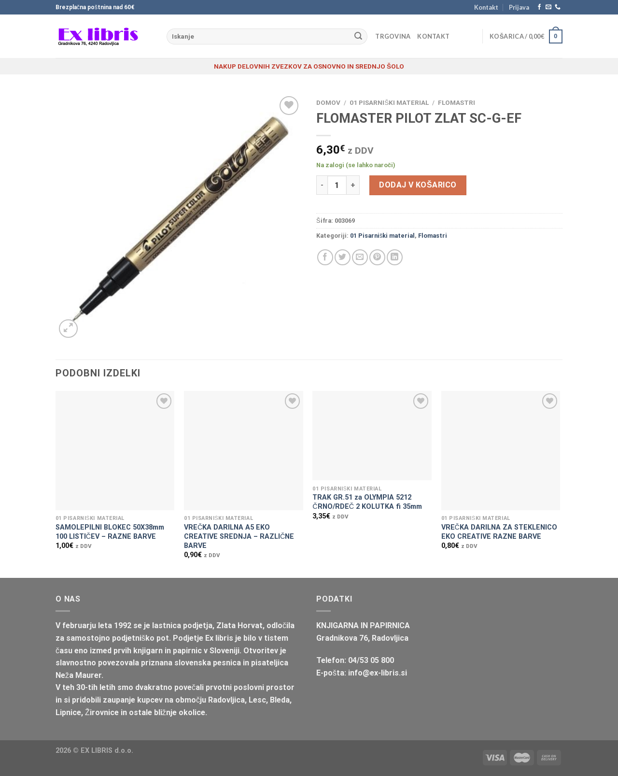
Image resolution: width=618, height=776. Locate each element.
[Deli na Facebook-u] (325, 257)
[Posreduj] (358, 37)
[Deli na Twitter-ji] (343, 257)
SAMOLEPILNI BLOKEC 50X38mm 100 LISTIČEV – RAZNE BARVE (110, 532)
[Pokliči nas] (558, 7)
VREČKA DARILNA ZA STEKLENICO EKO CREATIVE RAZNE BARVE (499, 532)
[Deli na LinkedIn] (395, 257)
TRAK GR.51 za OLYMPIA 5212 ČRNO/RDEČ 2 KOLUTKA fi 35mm (367, 502)
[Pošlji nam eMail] (548, 7)
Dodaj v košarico (417, 184)
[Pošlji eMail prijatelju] (360, 257)
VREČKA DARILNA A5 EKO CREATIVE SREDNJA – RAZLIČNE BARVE (239, 536)
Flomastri (456, 102)
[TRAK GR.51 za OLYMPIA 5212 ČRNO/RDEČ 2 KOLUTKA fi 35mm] (372, 435)
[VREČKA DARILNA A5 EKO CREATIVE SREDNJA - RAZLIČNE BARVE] (243, 450)
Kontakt (486, 7)
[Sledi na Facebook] (539, 7)
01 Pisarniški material (389, 102)
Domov (328, 102)
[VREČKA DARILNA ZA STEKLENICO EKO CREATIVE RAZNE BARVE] (501, 450)
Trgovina (392, 36)
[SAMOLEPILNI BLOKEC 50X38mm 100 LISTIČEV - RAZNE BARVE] (115, 450)
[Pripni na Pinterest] (377, 257)
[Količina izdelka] (337, 185)
